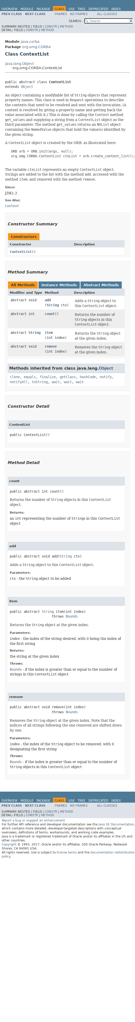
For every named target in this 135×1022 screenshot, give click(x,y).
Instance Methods (59, 285)
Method (66, 26)
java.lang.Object (19, 64)
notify (106, 377)
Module (27, 9)
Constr (51, 26)
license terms (67, 852)
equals (30, 377)
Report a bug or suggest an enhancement (33, 820)
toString (40, 382)
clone (15, 377)
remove (51, 346)
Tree (82, 9)
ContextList (21, 252)
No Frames (79, 14)
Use (71, 9)
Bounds (72, 616)
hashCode (88, 377)
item (49, 333)
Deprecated (98, 9)
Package (43, 9)
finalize (48, 377)
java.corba (30, 42)
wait (56, 382)
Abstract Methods (101, 285)
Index (116, 9)
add (48, 300)
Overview (10, 9)
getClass (68, 377)
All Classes (107, 14)
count (50, 314)
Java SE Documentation (116, 824)
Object (27, 87)
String (53, 305)
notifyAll (19, 382)
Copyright (9, 844)
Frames (61, 14)
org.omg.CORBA (36, 47)
